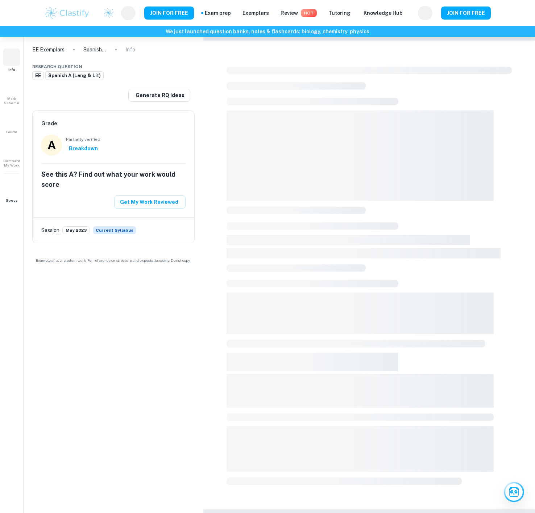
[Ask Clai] (514, 492)
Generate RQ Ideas (160, 95)
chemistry (335, 31)
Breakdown (83, 148)
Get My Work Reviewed (149, 202)
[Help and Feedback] (410, 13)
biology (311, 31)
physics (359, 31)
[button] (12, 60)
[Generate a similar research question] (159, 95)
